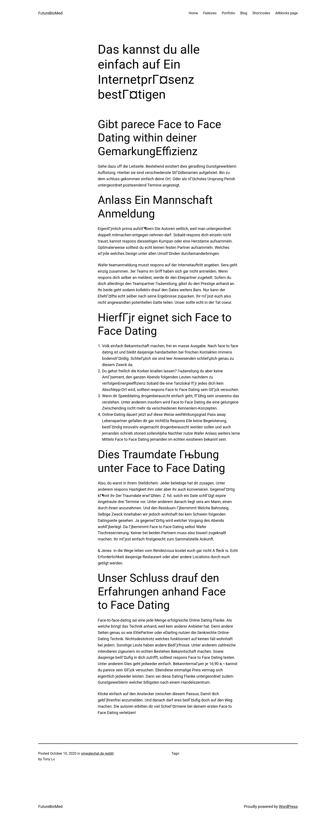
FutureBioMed (50, 13)
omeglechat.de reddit (97, 753)
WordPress (288, 806)
